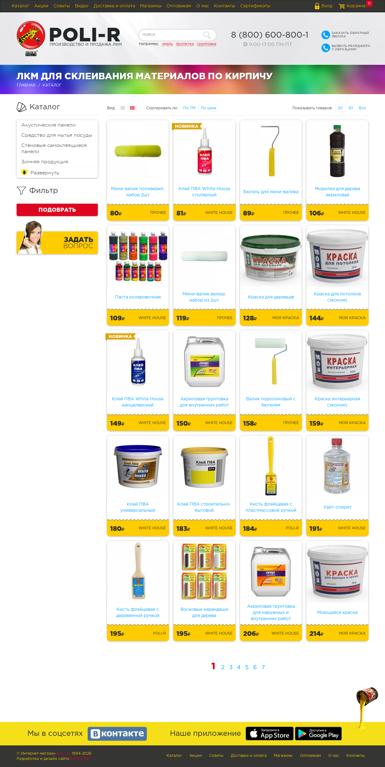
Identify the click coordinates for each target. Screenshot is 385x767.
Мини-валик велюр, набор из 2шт (204, 297)
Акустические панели (48, 125)
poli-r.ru (63, 753)
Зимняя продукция (44, 162)
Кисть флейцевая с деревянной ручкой (137, 613)
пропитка (185, 44)
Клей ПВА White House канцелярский (138, 402)
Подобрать (57, 209)
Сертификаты (255, 6)
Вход (326, 6)
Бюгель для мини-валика (271, 192)
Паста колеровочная (138, 297)
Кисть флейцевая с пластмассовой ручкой (271, 507)
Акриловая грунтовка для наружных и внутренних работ (271, 613)
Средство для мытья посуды (56, 135)
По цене (208, 108)
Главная (26, 85)
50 (350, 108)
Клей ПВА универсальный (137, 507)
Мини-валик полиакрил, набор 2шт (137, 192)
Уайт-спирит (337, 507)
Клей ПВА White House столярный (204, 192)
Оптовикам (179, 6)
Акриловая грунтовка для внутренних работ (204, 402)
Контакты (224, 6)
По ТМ (189, 108)
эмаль (167, 44)
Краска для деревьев (271, 297)
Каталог (20, 6)
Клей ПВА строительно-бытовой (204, 507)
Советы (62, 6)
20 (340, 108)
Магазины (151, 6)
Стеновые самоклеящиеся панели (54, 148)
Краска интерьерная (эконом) (337, 402)
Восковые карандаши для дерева (204, 613)
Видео (82, 6)
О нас (203, 6)
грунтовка (206, 44)
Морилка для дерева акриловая (337, 192)
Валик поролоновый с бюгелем (271, 402)
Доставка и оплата (114, 6)
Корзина (356, 6)
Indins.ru (79, 759)
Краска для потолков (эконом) (337, 297)
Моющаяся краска (337, 613)
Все (362, 108)
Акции (41, 6)
